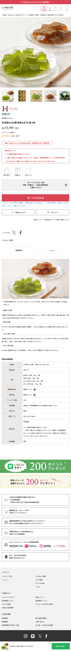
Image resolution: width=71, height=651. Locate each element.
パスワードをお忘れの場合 (44, 604)
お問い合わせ (40, 622)
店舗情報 (5, 622)
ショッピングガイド (8, 597)
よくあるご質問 (41, 576)
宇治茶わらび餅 (33, 15)
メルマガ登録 (6, 604)
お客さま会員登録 (7, 608)
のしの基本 (39, 580)
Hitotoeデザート (21, 15)
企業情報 (5, 618)
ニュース (4, 580)
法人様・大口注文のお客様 (44, 625)
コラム (38, 587)
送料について (38, 220)
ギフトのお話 (40, 583)
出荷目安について (50, 220)
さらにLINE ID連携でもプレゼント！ (26, 523)
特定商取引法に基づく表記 (10, 625)
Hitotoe (11, 15)
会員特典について (7, 601)
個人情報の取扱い (41, 618)
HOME (4, 15)
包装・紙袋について (62, 220)
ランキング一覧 (7, 576)
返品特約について (41, 601)
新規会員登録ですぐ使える (28, 521)
